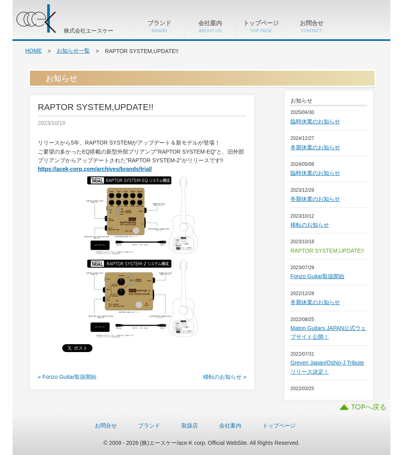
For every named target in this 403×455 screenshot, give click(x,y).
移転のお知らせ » (224, 377)
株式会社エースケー (56, 19)
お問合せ (312, 26)
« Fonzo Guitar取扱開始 (67, 377)
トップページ (261, 26)
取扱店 (189, 425)
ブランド (159, 26)
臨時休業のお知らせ (315, 121)
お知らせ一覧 (73, 51)
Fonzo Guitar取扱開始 (317, 276)
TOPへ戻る (368, 407)
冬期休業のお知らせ (315, 147)
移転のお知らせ (309, 225)
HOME (33, 51)
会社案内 (210, 26)
